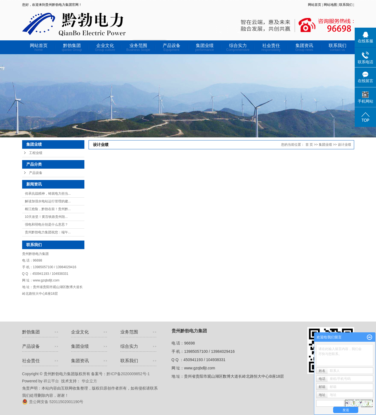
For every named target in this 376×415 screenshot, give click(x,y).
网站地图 (331, 5)
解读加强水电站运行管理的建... (48, 201)
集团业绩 (204, 47)
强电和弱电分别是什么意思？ (46, 224)
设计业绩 (344, 145)
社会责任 (271, 47)
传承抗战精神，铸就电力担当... (48, 193)
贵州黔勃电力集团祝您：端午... (48, 232)
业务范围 (138, 47)
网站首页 (314, 5)
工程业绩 (35, 153)
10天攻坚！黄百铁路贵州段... (46, 217)
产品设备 (171, 47)
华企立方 (89, 381)
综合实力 (238, 47)
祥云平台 (51, 381)
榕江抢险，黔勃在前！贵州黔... (48, 209)
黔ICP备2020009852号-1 (128, 374)
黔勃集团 (72, 47)
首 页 (309, 145)
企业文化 (105, 47)
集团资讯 (304, 47)
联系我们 (346, 5)
